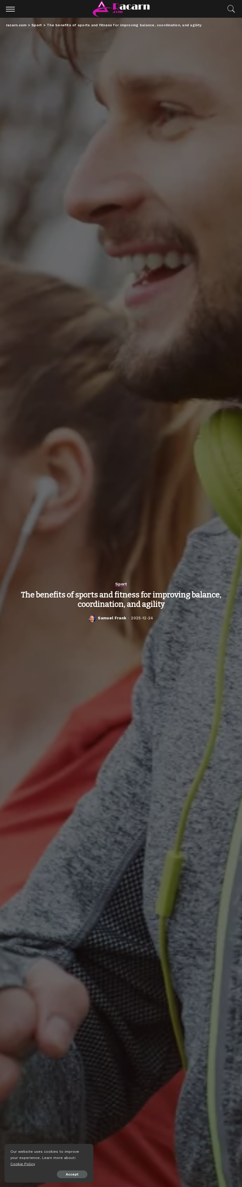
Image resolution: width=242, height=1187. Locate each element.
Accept (72, 1174)
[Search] (230, 9)
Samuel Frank (112, 618)
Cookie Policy (22, 1164)
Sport (120, 584)
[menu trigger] (12, 9)
